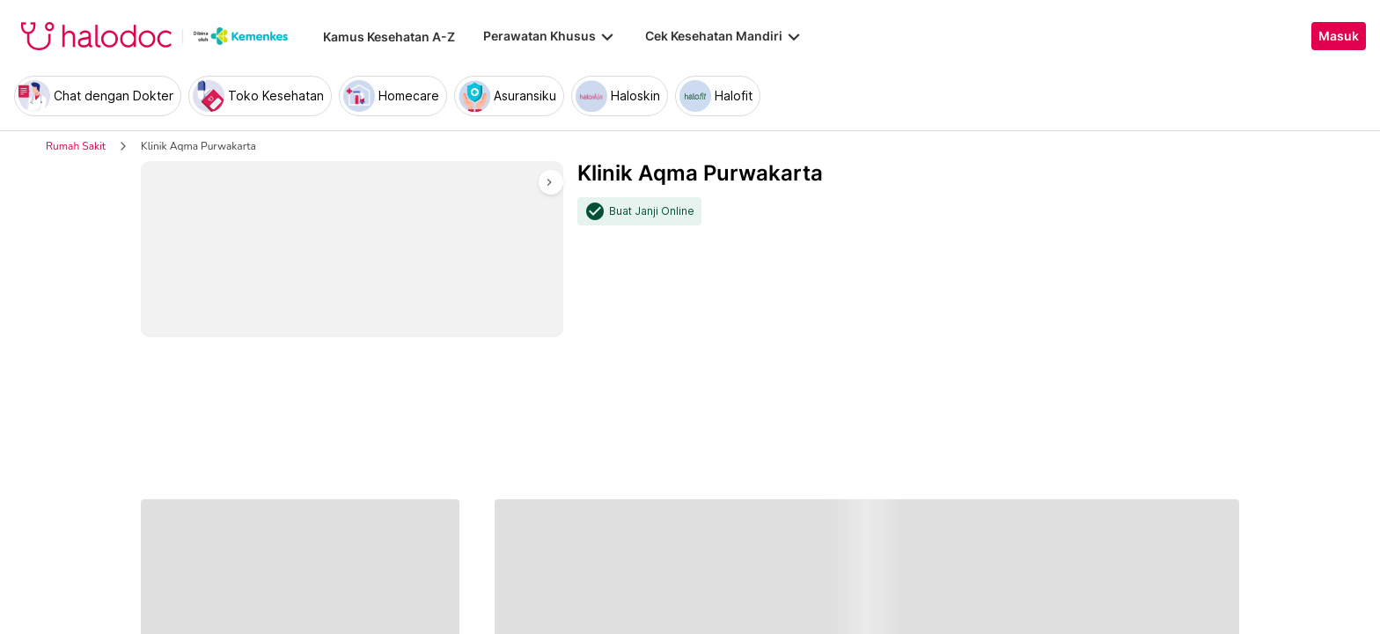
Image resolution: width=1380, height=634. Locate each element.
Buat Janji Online (651, 211)
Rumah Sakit (76, 146)
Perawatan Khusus (550, 36)
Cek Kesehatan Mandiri (724, 36)
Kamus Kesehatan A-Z (389, 36)
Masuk (1338, 36)
